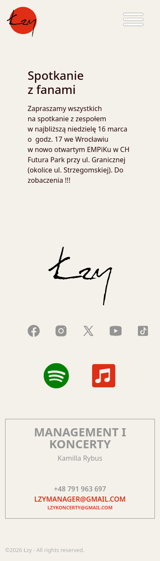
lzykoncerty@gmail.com (80, 507)
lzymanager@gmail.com (79, 499)
